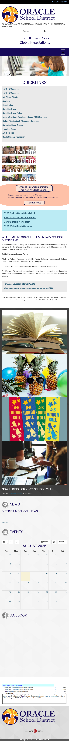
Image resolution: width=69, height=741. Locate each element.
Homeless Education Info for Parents (19, 284)
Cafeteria (6, 101)
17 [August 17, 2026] (19, 583)
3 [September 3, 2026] (47, 602)
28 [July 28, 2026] (28, 554)
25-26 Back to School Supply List (19, 213)
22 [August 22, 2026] (66, 583)
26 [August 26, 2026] (38, 592)
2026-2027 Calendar (11, 93)
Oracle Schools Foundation (13, 137)
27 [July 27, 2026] (19, 554)
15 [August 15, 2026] (66, 573)
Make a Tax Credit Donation (13, 117)
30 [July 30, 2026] (47, 554)
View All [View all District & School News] (5, 523)
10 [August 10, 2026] (19, 573)
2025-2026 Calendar (11, 89)
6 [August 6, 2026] (47, 564)
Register (63, 2)
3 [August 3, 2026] (19, 564)
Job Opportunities (15, 493)
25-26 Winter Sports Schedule (18, 226)
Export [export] (44, 542)
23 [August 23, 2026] (10, 592)
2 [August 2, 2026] (10, 564)
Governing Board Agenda (12, 125)
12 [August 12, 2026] (38, 573)
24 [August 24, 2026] (19, 592)
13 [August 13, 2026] (47, 573)
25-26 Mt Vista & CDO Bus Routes (20, 217)
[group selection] (5, 542)
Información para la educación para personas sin (26, 288)
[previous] (11, 542)
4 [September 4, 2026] (56, 602)
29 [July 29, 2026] (38, 554)
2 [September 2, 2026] (38, 602)
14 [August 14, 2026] (56, 573)
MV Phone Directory (10, 97)
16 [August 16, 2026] (10, 583)
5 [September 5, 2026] (66, 602)
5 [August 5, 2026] (38, 564)
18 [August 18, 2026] (28, 583)
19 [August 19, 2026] (38, 583)
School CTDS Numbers (37, 117)
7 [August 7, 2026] (56, 564)
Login (55, 2)
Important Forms (9, 129)
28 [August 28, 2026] (56, 592)
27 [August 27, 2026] (47, 592)
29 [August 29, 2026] (66, 592)
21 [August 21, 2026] (56, 583)
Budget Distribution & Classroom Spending (20, 121)
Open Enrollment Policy (12, 113)
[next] (17, 542)
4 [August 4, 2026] (28, 564)
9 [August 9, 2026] (10, 573)
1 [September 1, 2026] (28, 602)
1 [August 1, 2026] (66, 554)
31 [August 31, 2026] (19, 602)
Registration (7, 105)
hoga (51, 288)
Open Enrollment (9, 109)
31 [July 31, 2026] (56, 554)
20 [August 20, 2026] (47, 583)
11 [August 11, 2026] (28, 573)
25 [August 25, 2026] (28, 592)
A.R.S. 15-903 (8, 133)
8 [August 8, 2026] (66, 564)
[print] (53, 542)
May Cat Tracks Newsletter (17, 222)
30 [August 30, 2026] (10, 602)
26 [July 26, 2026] (10, 554)
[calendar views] (62, 542)
